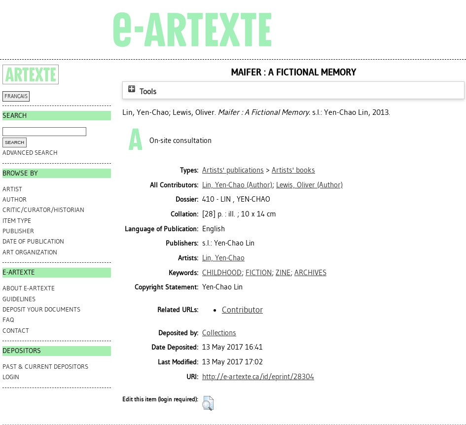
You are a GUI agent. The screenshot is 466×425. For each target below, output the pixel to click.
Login (10, 377)
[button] (208, 403)
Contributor (242, 310)
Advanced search (30, 152)
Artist (12, 189)
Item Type (16, 220)
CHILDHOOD (222, 272)
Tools (141, 91)
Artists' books (293, 170)
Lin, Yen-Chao (223, 257)
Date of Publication (33, 241)
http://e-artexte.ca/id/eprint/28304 (258, 376)
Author (14, 199)
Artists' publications (233, 170)
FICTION (259, 272)
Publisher (18, 231)
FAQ (8, 319)
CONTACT (15, 330)
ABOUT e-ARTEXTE (28, 288)
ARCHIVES (310, 272)
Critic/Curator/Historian (43, 209)
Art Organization (29, 252)
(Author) (237, 184)
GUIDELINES (19, 299)
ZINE (283, 272)
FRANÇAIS (16, 96)
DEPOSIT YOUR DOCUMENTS (41, 309)
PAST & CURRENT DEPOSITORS (45, 366)
